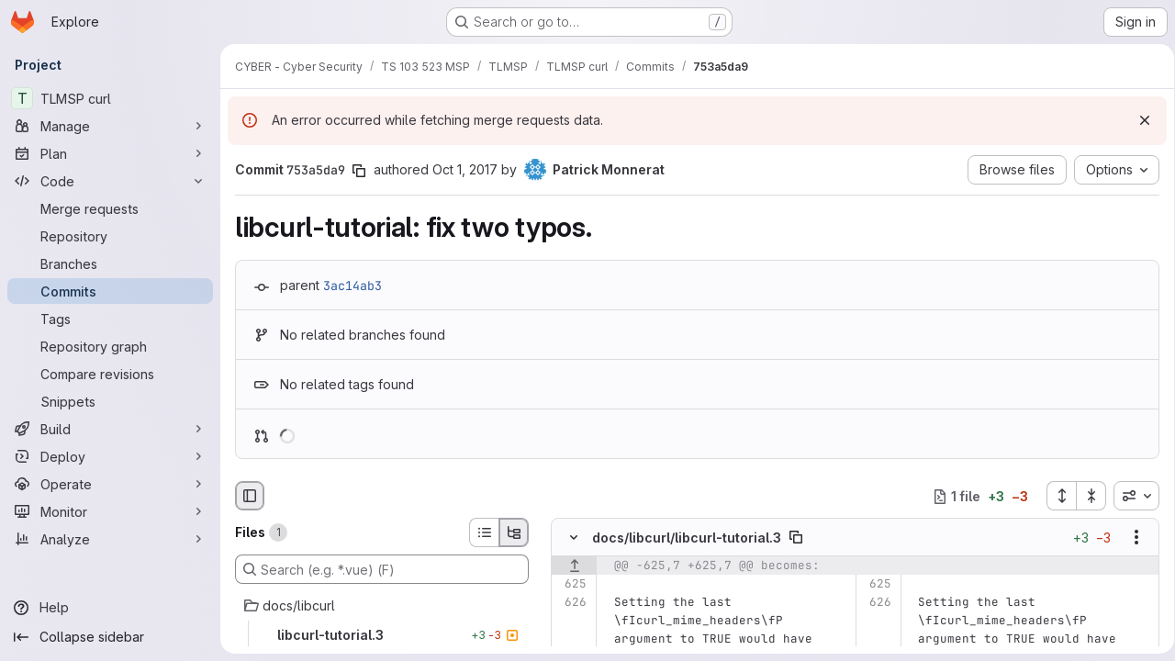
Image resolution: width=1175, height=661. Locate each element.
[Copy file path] (796, 538)
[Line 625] (571, 585)
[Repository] (110, 236)
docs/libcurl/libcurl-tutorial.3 (686, 537)
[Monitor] (110, 511)
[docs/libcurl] (382, 606)
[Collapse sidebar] (110, 637)
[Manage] (110, 126)
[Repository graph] (110, 346)
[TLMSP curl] (110, 98)
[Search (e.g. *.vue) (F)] (382, 569)
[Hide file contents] (574, 538)
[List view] (483, 532)
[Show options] (1130, 538)
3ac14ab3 (352, 285)
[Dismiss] (1138, 120)
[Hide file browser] (249, 495)
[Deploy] (110, 456)
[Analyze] (110, 539)
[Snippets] (110, 401)
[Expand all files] (1054, 495)
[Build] (110, 429)
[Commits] (110, 291)
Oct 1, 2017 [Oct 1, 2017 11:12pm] (465, 169)
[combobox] (1130, 495)
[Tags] (110, 318)
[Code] (110, 181)
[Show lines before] (574, 566)
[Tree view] (514, 532)
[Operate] (110, 484)
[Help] (110, 608)
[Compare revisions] (110, 374)
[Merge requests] (110, 208)
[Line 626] (571, 603)
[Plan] (110, 153)
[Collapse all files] (1085, 495)
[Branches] (110, 263)
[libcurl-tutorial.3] (382, 635)
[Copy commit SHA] (359, 171)
